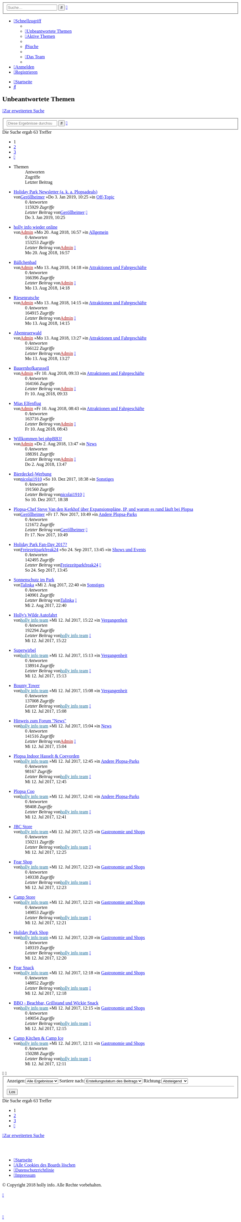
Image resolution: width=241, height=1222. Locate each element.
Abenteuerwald (27, 332)
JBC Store (23, 826)
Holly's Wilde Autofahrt (35, 615)
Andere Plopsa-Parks (118, 514)
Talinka (27, 584)
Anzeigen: (32, 1080)
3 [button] (15, 152)
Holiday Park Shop (31, 932)
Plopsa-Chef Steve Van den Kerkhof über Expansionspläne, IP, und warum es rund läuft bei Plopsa (103, 509)
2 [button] (15, 146)
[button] (14, 157)
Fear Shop (23, 861)
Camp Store (24, 897)
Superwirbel (25, 650)
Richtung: (166, 1080)
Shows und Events (129, 549)
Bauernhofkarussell (31, 368)
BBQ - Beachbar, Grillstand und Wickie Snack (56, 1002)
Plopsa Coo (24, 791)
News (91, 443)
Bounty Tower (27, 685)
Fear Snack (24, 967)
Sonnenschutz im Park (34, 579)
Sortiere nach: (100, 1080)
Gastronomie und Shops (123, 831)
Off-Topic (105, 197)
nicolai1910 (31, 479)
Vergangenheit (114, 620)
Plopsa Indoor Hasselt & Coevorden (46, 756)
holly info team (34, 620)
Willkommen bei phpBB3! (38, 438)
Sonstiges (105, 479)
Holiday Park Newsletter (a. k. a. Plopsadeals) (55, 191)
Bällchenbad (25, 262)
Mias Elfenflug (27, 403)
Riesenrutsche (26, 297)
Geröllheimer (32, 197)
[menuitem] (48, 31)
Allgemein (98, 232)
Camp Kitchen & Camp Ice (38, 1038)
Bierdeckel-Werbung (32, 474)
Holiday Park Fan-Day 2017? (40, 544)
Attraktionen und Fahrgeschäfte (117, 267)
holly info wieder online (35, 227)
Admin (26, 232)
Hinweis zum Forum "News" (40, 720)
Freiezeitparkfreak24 (39, 549)
